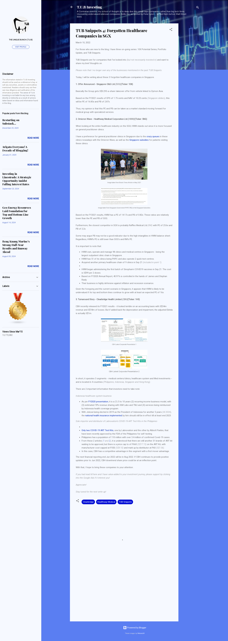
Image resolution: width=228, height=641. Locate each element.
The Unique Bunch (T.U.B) (21, 39)
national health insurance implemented (103, 415)
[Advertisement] (190, 66)
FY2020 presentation (98, 401)
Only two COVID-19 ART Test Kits (97, 430)
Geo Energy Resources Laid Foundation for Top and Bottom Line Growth (16, 213)
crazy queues (153, 136)
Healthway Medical (106, 502)
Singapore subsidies (139, 140)
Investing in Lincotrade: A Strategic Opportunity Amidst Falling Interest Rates (16, 179)
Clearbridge (88, 502)
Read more (33, 138)
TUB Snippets (125, 502)
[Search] (197, 7)
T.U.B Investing (89, 7)
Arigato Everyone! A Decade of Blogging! (15, 148)
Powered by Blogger (134, 627)
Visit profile (20, 47)
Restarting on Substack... (10, 121)
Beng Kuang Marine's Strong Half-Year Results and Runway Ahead (16, 247)
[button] (171, 30)
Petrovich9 (141, 633)
